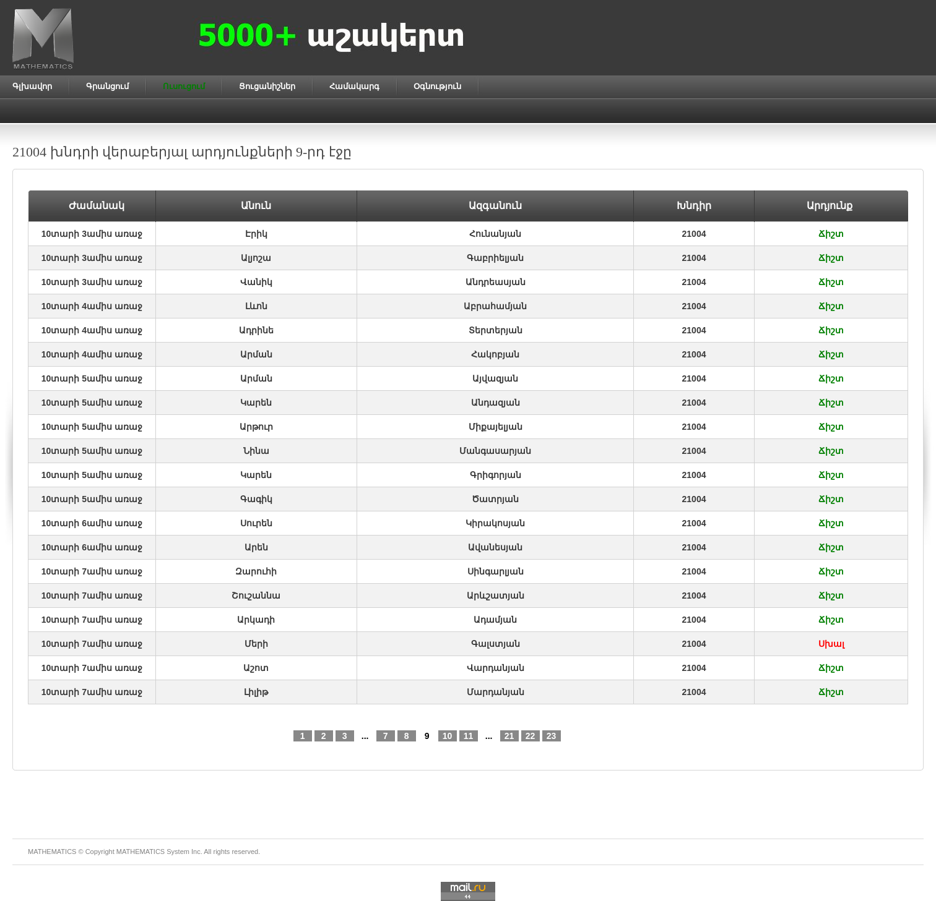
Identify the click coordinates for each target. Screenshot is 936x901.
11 (469, 736)
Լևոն (256, 306)
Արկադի (256, 620)
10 (448, 736)
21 (509, 736)
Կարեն (256, 403)
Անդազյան (495, 403)
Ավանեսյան (495, 547)
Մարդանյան (495, 692)
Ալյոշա (256, 258)
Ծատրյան (495, 499)
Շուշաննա (256, 595)
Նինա (256, 451)
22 (530, 736)
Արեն (256, 547)
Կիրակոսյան (495, 523)
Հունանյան (495, 234)
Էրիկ (256, 234)
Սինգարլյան (495, 571)
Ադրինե (256, 330)
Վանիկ (256, 282)
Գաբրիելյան (495, 258)
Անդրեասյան (496, 282)
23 (552, 736)
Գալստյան (495, 644)
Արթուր (256, 427)
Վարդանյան (495, 668)
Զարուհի (256, 571)
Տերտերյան (495, 330)
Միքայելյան (495, 427)
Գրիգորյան (495, 475)
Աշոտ (256, 668)
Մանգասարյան (495, 451)
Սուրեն (256, 523)
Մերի (256, 644)
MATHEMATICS (140, 851)
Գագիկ (256, 499)
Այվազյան (495, 378)
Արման (256, 354)
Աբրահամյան (495, 306)
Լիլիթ (256, 692)
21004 (694, 234)
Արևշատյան (495, 595)
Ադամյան (495, 620)
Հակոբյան (495, 354)
